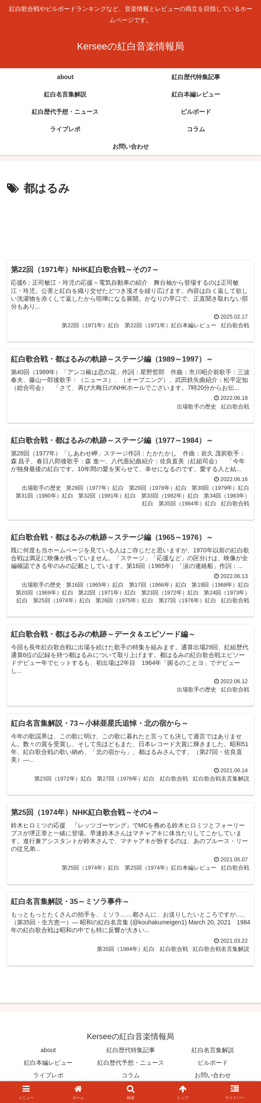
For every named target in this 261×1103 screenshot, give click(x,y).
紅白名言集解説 (213, 1050)
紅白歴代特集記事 (130, 1050)
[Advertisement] (130, 224)
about (48, 1050)
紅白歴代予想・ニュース (130, 1062)
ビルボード (213, 1062)
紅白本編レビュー (48, 1062)
